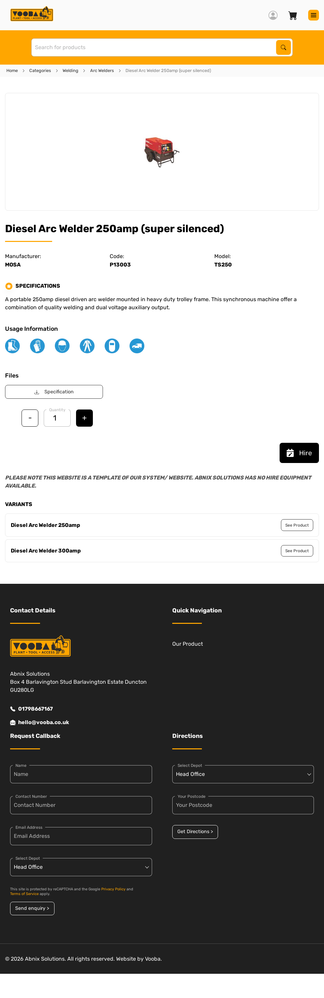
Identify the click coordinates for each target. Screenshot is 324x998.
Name (21, 765)
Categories (40, 70)
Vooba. (153, 959)
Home (12, 70)
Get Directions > (195, 831)
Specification (54, 392)
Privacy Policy (113, 889)
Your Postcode (192, 796)
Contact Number (31, 796)
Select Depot (27, 858)
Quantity (57, 409)
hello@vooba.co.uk (39, 722)
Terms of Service (24, 894)
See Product (297, 525)
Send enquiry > (32, 908)
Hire (299, 453)
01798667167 (31, 709)
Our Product (187, 644)
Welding (70, 70)
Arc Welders (102, 70)
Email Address (28, 827)
